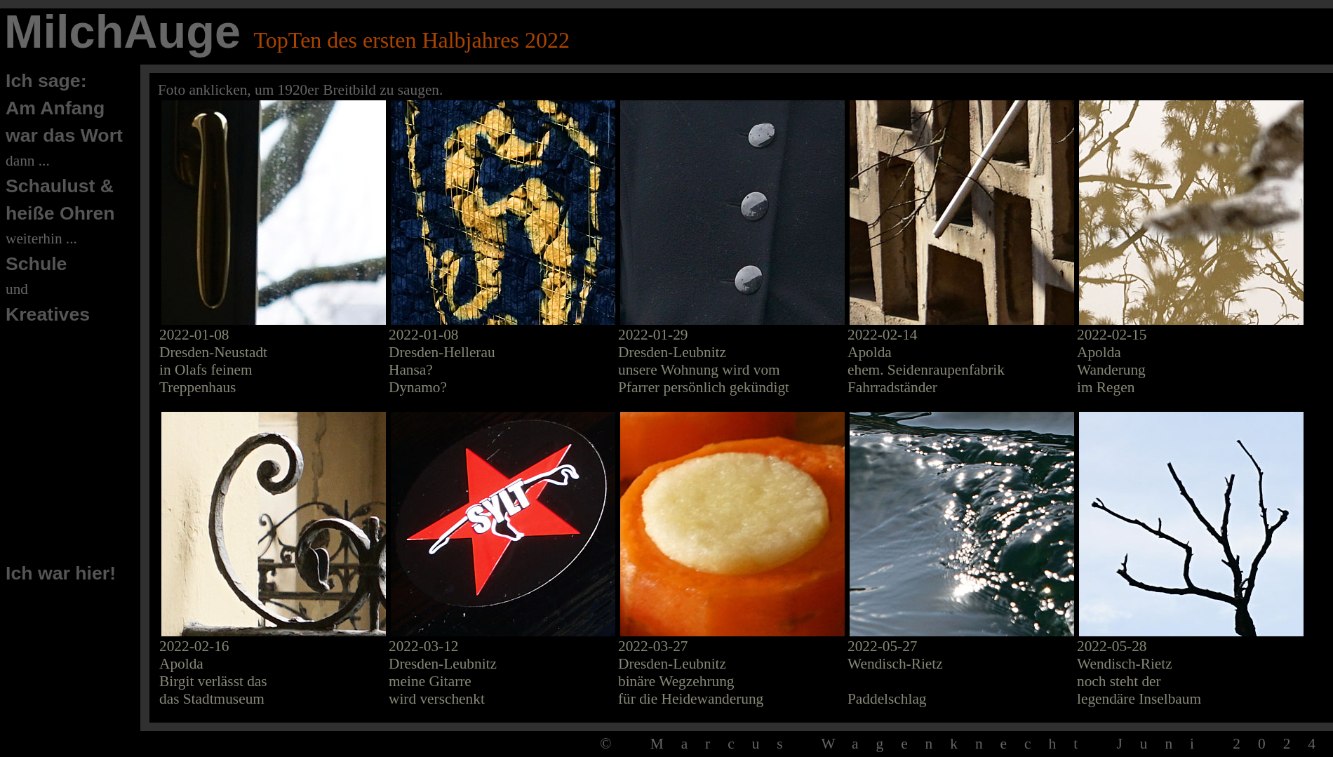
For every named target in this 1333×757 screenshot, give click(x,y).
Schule (36, 263)
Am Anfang (55, 108)
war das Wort (64, 135)
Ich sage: (46, 80)
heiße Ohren (60, 213)
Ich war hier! (61, 573)
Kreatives (48, 314)
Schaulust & (60, 185)
